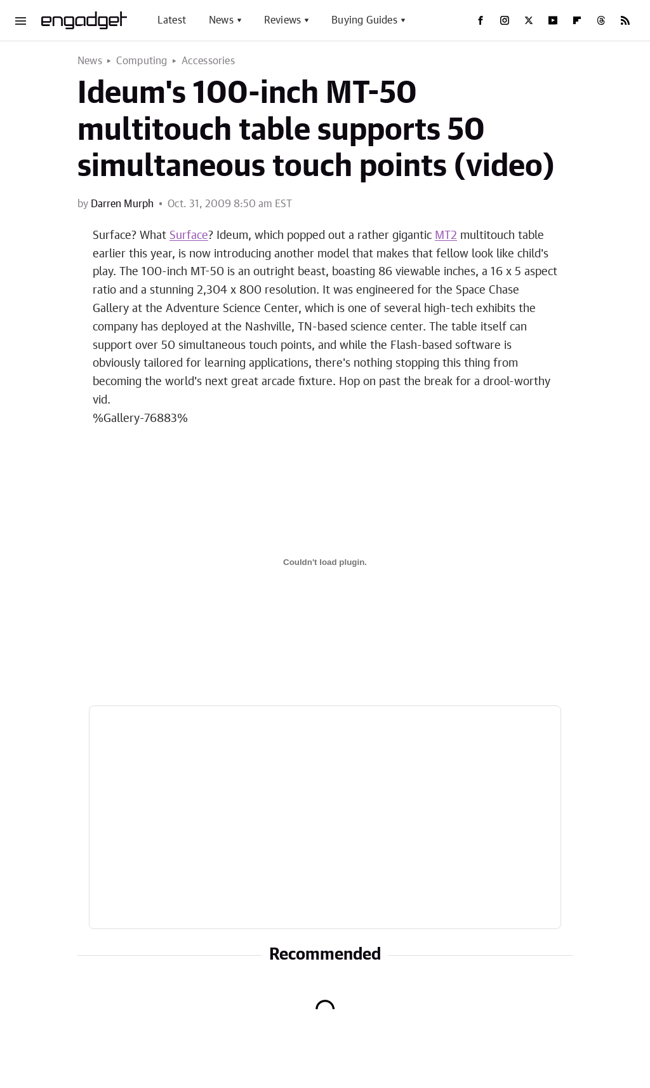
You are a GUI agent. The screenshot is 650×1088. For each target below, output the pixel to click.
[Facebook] (480, 20)
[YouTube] (552, 20)
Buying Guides (364, 20)
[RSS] (625, 20)
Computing (142, 61)
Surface (188, 235)
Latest (171, 20)
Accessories (208, 61)
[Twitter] (528, 20)
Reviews (282, 20)
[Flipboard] (577, 20)
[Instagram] (504, 20)
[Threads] (601, 20)
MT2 (446, 235)
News (221, 20)
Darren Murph (122, 204)
